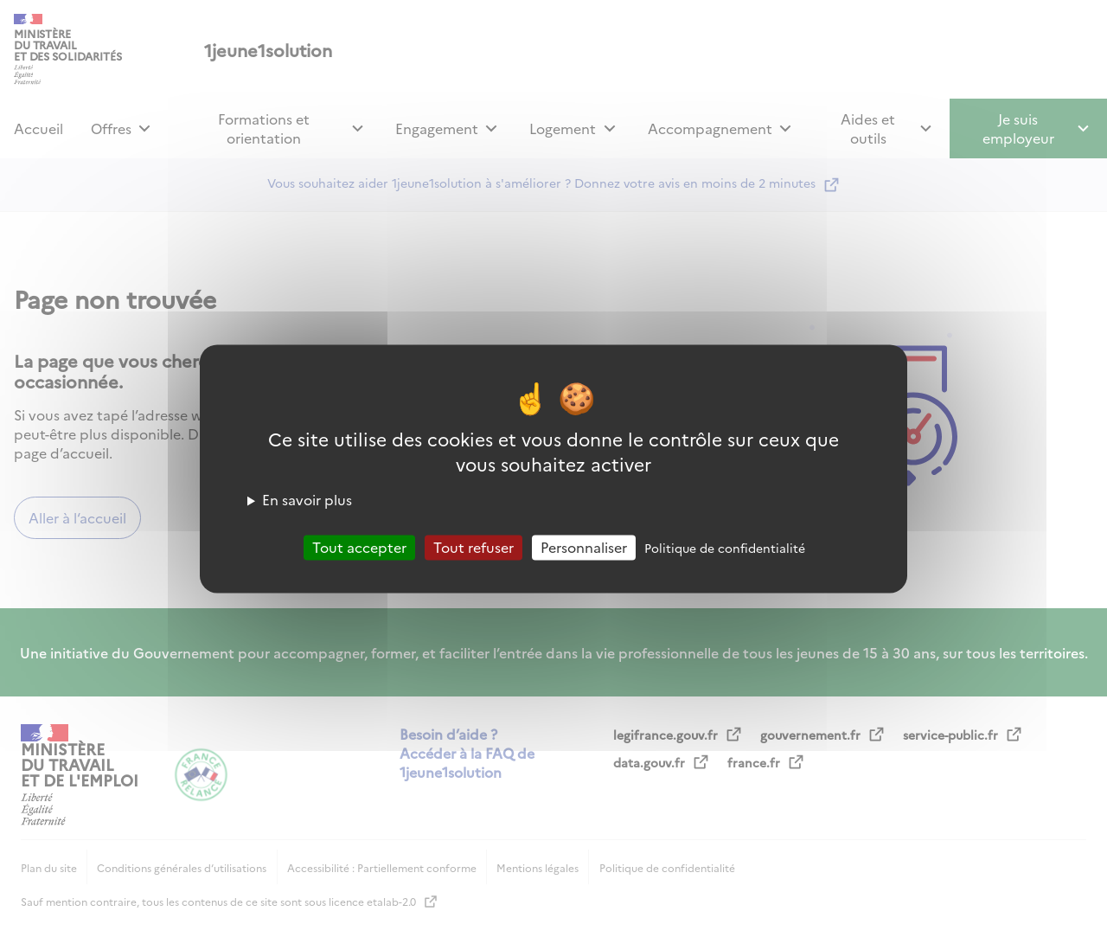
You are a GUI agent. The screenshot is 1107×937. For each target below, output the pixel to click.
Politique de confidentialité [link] (724, 547)
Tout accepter (359, 546)
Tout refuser (473, 546)
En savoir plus (307, 499)
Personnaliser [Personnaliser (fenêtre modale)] (584, 546)
